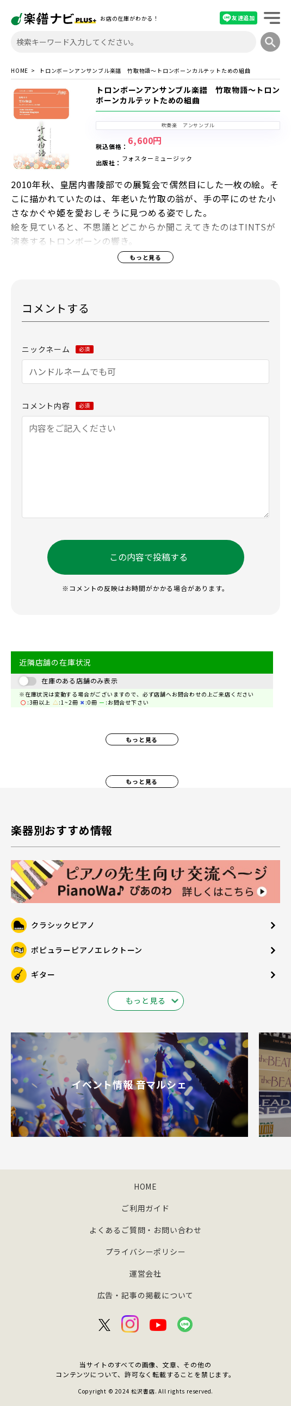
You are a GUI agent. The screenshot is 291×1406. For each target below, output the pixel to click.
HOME (19, 70)
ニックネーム (58, 349)
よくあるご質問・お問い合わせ (145, 1230)
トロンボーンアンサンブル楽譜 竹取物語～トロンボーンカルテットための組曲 (188, 95)
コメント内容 (58, 405)
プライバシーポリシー (146, 1251)
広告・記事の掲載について (145, 1295)
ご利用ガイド (145, 1208)
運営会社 (145, 1273)
